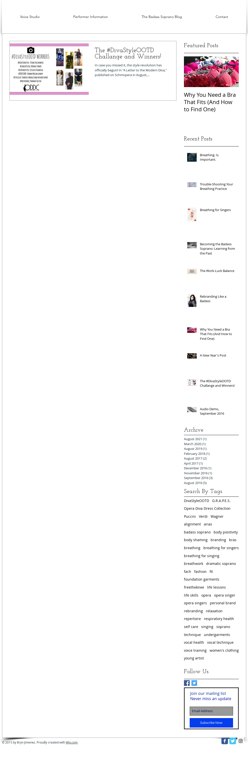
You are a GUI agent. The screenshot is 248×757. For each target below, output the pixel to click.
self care (191, 626)
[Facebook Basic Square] (187, 683)
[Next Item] (231, 72)
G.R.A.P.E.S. (221, 500)
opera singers (195, 603)
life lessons (216, 587)
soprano (223, 626)
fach (187, 571)
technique (192, 634)
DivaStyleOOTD (196, 500)
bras (233, 539)
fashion (200, 571)
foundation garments (201, 579)
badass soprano (197, 532)
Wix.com (72, 742)
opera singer (224, 595)
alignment (192, 524)
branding (218, 539)
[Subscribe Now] (211, 723)
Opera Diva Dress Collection (207, 508)
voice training (195, 650)
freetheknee (194, 587)
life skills (191, 595)
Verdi (203, 516)
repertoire (192, 618)
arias (208, 524)
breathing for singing (201, 555)
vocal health (194, 642)
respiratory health (219, 618)
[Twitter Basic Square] (194, 683)
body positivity (226, 532)
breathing (192, 547)
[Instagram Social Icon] (240, 741)
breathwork (193, 563)
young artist (194, 658)
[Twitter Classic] (232, 741)
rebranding (193, 611)
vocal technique (220, 642)
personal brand (223, 603)
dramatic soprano (221, 563)
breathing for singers (221, 547)
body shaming (196, 539)
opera (206, 595)
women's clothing (224, 650)
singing (207, 626)
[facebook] (224, 741)
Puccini (190, 516)
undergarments (217, 634)
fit (211, 571)
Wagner (217, 516)
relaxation (214, 611)
